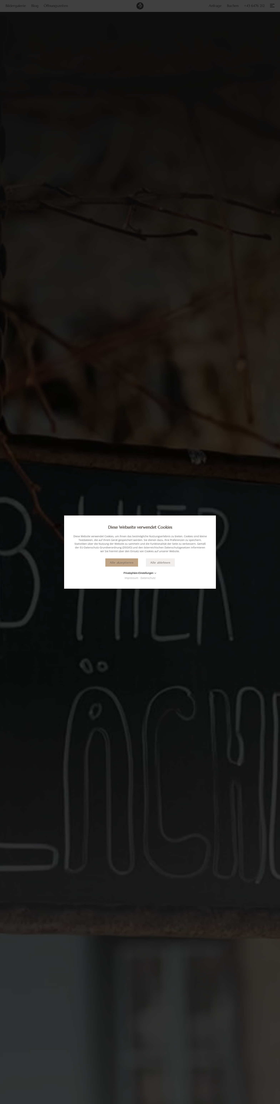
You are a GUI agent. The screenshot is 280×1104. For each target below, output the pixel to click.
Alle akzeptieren (122, 562)
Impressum (131, 578)
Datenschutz (148, 578)
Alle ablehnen (160, 562)
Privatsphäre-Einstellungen (138, 573)
